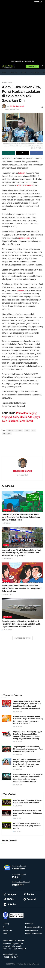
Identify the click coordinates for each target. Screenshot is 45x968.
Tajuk (24, 72)
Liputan (13, 72)
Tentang (6, 924)
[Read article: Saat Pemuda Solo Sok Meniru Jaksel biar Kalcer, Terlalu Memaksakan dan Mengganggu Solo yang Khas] (22, 572)
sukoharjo (6, 434)
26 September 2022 (12, 109)
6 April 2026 (17, 831)
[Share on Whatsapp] (8, 153)
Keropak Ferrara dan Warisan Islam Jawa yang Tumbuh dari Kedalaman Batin (27, 813)
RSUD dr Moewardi (25, 185)
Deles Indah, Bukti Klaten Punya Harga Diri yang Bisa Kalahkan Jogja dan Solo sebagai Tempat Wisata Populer (21, 517)
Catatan (7, 509)
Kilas (10, 83)
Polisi (27, 430)
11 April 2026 (17, 805)
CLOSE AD (38, 2)
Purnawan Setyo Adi (34, 426)
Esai (4, 72)
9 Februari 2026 (7, 558)
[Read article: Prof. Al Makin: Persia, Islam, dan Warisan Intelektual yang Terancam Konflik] (6, 825)
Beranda (4, 83)
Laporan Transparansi (33, 934)
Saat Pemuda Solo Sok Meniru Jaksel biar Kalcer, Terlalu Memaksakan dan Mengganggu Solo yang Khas (22, 588)
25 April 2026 (17, 726)
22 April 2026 (17, 784)
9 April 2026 (17, 818)
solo (33, 430)
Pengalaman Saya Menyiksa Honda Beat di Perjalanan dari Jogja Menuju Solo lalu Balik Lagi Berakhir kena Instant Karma (21, 624)
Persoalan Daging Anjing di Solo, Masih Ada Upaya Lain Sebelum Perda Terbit (21, 417)
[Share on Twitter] (22, 153)
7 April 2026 (6, 523)
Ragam (6, 581)
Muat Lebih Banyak (22, 638)
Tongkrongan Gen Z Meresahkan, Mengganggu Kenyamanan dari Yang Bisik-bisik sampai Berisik (28, 749)
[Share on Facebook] (36, 153)
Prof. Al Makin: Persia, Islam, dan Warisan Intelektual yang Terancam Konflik (27, 825)
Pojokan (35, 72)
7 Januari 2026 (7, 630)
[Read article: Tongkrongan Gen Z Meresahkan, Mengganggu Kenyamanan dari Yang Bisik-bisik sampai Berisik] (6, 749)
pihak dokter (24, 238)
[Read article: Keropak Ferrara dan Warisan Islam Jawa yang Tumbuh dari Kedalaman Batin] (6, 813)
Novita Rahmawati (17, 106)
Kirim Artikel (32, 66)
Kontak (5, 934)
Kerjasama (29, 924)
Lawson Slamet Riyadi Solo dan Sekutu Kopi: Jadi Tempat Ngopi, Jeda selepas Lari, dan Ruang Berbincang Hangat (22, 552)
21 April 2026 (17, 711)
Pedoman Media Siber (33, 927)
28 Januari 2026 (7, 594)
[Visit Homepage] (8, 66)
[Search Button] (42, 66)
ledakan (21, 173)
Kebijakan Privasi (31, 930)
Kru (4, 927)
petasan (21, 290)
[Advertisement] (22, 448)
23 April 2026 (17, 754)
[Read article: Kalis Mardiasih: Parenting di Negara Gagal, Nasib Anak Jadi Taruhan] (6, 802)
